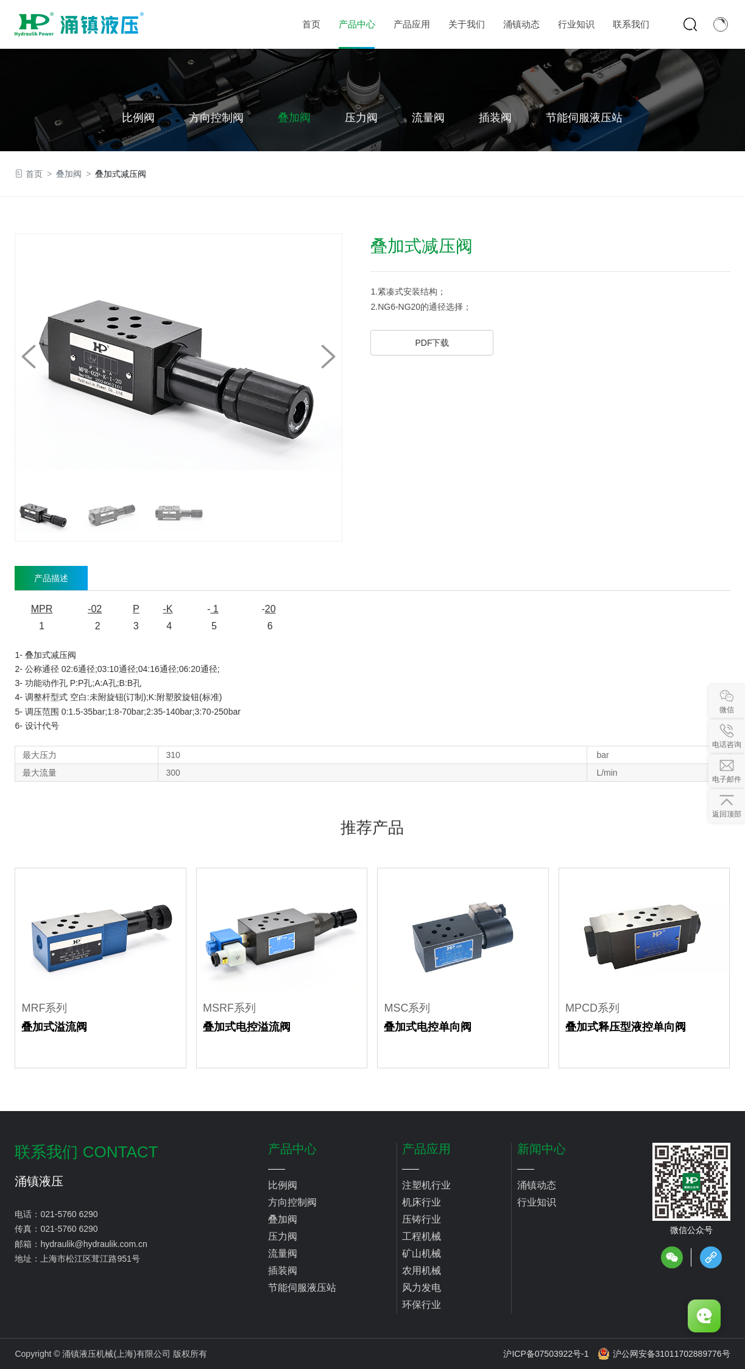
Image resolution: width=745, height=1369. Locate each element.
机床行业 (421, 1202)
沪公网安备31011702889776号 (664, 1354)
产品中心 (292, 1149)
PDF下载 (432, 343)
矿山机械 (421, 1253)
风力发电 (421, 1287)
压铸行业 (421, 1219)
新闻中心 (541, 1149)
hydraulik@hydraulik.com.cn (93, 1244)
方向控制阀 (216, 118)
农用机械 (421, 1270)
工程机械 (421, 1236)
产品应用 (426, 1149)
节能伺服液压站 (584, 118)
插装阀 (495, 118)
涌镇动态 (536, 1185)
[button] (328, 356)
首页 (34, 174)
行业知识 (536, 1202)
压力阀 (361, 118)
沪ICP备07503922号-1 (545, 1354)
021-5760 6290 (68, 1214)
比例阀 (138, 118)
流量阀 (428, 118)
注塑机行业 (426, 1185)
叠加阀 (294, 118)
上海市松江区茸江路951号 (89, 1259)
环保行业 (421, 1304)
